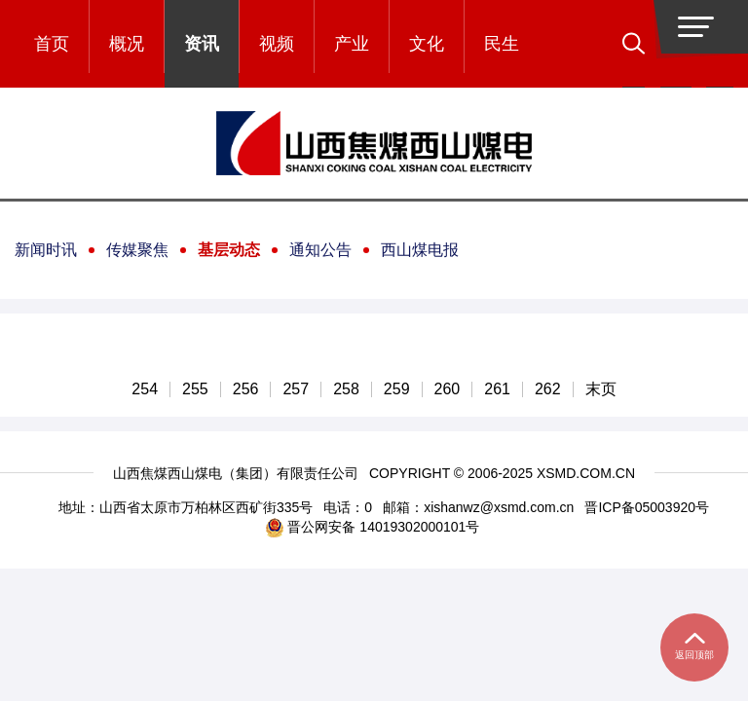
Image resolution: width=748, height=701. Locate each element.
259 (397, 389)
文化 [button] (426, 44)
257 (295, 389)
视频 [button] (276, 44)
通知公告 (320, 249)
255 (195, 389)
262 (548, 389)
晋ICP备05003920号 (646, 507)
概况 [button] (126, 44)
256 (246, 389)
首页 (51, 44)
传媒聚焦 (137, 249)
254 (144, 389)
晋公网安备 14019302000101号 (372, 527)
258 (346, 389)
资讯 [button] (201, 44)
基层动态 (229, 249)
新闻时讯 (46, 249)
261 (497, 389)
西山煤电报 (420, 249)
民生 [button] (501, 44)
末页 (601, 389)
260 (447, 389)
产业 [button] (351, 44)
